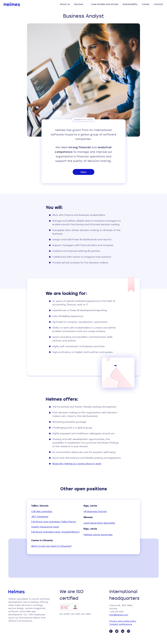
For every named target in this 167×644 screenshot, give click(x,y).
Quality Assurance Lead (45, 526)
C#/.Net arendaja (41, 511)
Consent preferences (120, 624)
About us (65, 4)
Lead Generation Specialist (99, 522)
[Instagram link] (128, 631)
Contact (158, 4)
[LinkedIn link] (122, 631)
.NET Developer (39, 516)
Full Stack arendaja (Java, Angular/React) (55, 531)
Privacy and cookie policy (122, 621)
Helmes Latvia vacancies (98, 534)
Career (145, 4)
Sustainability (130, 4)
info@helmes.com (118, 614)
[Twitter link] (116, 631)
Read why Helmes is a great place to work (76, 463)
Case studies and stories (104, 4)
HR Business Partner (95, 511)
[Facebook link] (110, 631)
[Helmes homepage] (12, 4)
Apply (83, 172)
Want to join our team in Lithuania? (51, 546)
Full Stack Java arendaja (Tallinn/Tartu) (53, 521)
